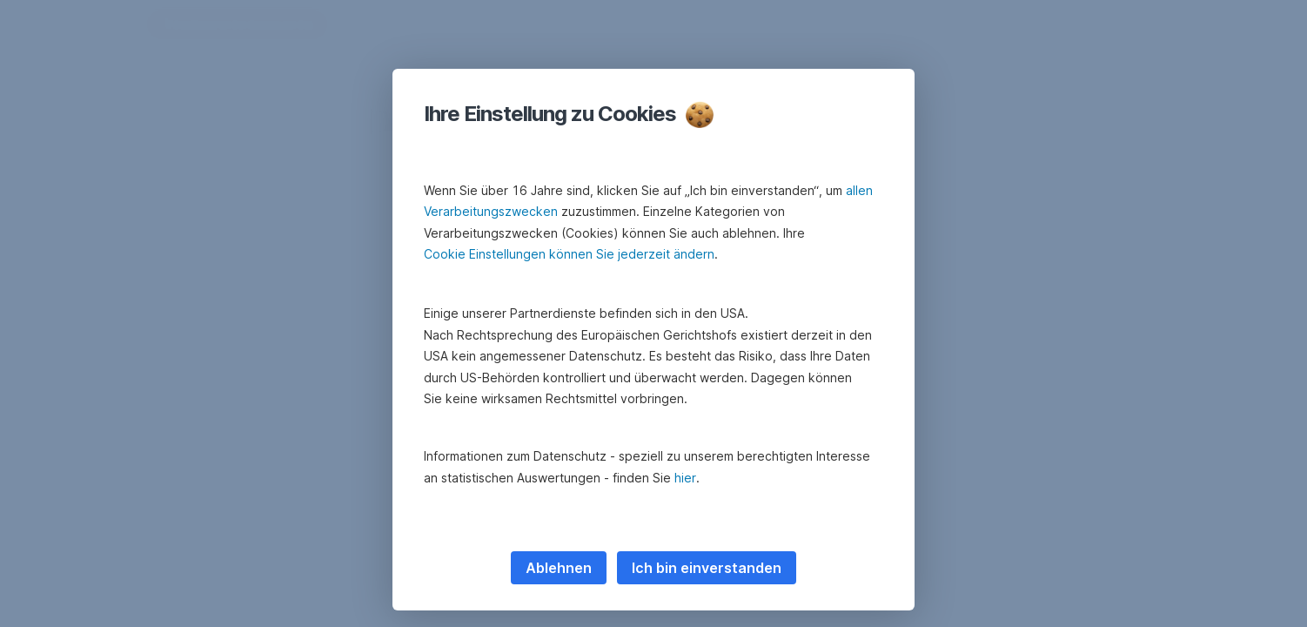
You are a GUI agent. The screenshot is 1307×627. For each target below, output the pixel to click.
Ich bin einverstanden (706, 567)
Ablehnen (559, 567)
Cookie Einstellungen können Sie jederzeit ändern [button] (569, 253)
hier (685, 477)
